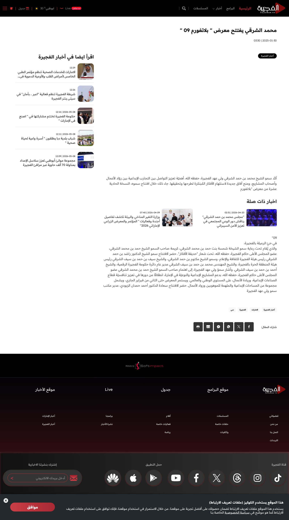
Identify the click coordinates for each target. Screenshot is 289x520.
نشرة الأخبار (107, 425)
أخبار (219, 8)
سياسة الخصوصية (237, 512)
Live (109, 391)
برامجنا (109, 417)
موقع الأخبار (45, 391)
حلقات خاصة (221, 425)
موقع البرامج (217, 391)
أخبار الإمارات (48, 417)
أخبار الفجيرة (48, 425)
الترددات (274, 441)
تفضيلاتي (273, 417)
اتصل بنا (274, 433)
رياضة (168, 433)
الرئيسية (245, 8)
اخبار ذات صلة (260, 201)
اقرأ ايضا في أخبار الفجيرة (64, 57)
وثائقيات (224, 433)
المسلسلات (200, 8)
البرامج (230, 8)
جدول (21, 8)
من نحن (274, 425)
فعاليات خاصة (163, 425)
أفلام (168, 417)
